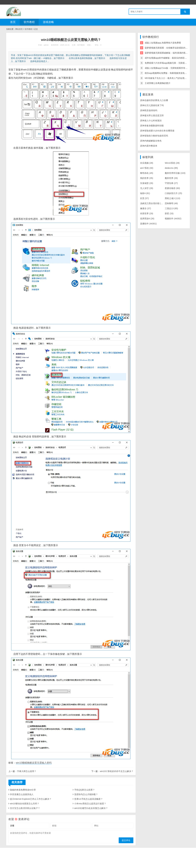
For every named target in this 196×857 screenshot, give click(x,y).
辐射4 (145, 193)
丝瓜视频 (146, 163)
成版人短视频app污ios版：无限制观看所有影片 (167, 68)
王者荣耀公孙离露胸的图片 (157, 83)
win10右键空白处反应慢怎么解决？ (91, 808)
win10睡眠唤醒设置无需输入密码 (34, 762)
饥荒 (144, 198)
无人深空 (146, 188)
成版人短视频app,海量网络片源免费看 (163, 43)
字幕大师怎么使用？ (26, 771)
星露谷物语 (172, 188)
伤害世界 (146, 213)
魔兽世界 (171, 178)
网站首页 (19, 29)
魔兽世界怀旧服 (175, 173)
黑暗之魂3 (172, 198)
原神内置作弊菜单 (148, 146)
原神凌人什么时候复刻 (151, 120)
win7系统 (146, 168)
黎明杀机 (146, 173)
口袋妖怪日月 (173, 193)
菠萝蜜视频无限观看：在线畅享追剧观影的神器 (167, 48)
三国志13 (171, 208)
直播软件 (148, 223)
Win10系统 (172, 163)
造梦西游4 (147, 218)
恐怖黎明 (171, 203)
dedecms (171, 168)
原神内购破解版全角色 (151, 141)
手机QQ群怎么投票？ (84, 790)
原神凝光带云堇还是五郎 (152, 115)
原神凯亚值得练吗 (148, 110)
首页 (13, 22)
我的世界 (146, 178)
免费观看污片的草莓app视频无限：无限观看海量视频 (170, 63)
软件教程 (29, 22)
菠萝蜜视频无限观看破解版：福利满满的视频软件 (168, 53)
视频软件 (173, 218)
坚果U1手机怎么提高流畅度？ (88, 799)
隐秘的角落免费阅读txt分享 (23, 790)
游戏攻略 (48, 22)
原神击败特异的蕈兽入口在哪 (154, 100)
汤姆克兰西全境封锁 (152, 203)
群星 (169, 213)
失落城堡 (146, 183)
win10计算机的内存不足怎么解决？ (116, 771)
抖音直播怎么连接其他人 (22, 794)
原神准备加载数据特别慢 (152, 125)
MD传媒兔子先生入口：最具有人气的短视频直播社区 (170, 78)
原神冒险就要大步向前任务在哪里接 (157, 130)
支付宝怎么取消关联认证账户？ (25, 808)
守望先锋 (171, 183)
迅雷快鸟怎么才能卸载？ (86, 794)
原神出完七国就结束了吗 (152, 105)
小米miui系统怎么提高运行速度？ (90, 803)
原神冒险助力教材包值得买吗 (154, 135)
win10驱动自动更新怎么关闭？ (24, 803)
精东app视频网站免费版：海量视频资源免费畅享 (168, 73)
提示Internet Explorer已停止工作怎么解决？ (31, 799)
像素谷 (145, 208)
